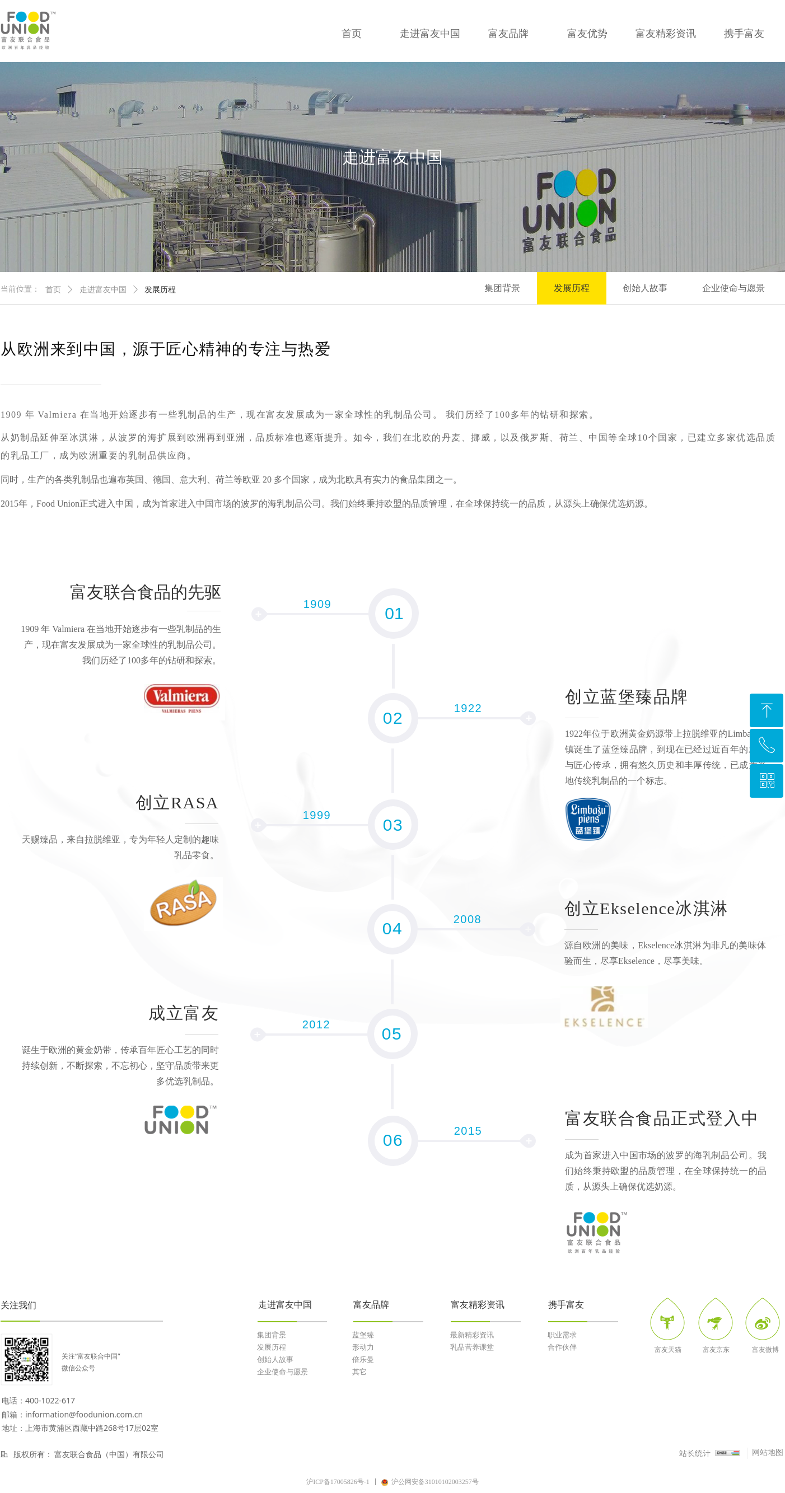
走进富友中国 (103, 290)
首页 (53, 290)
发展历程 (160, 290)
